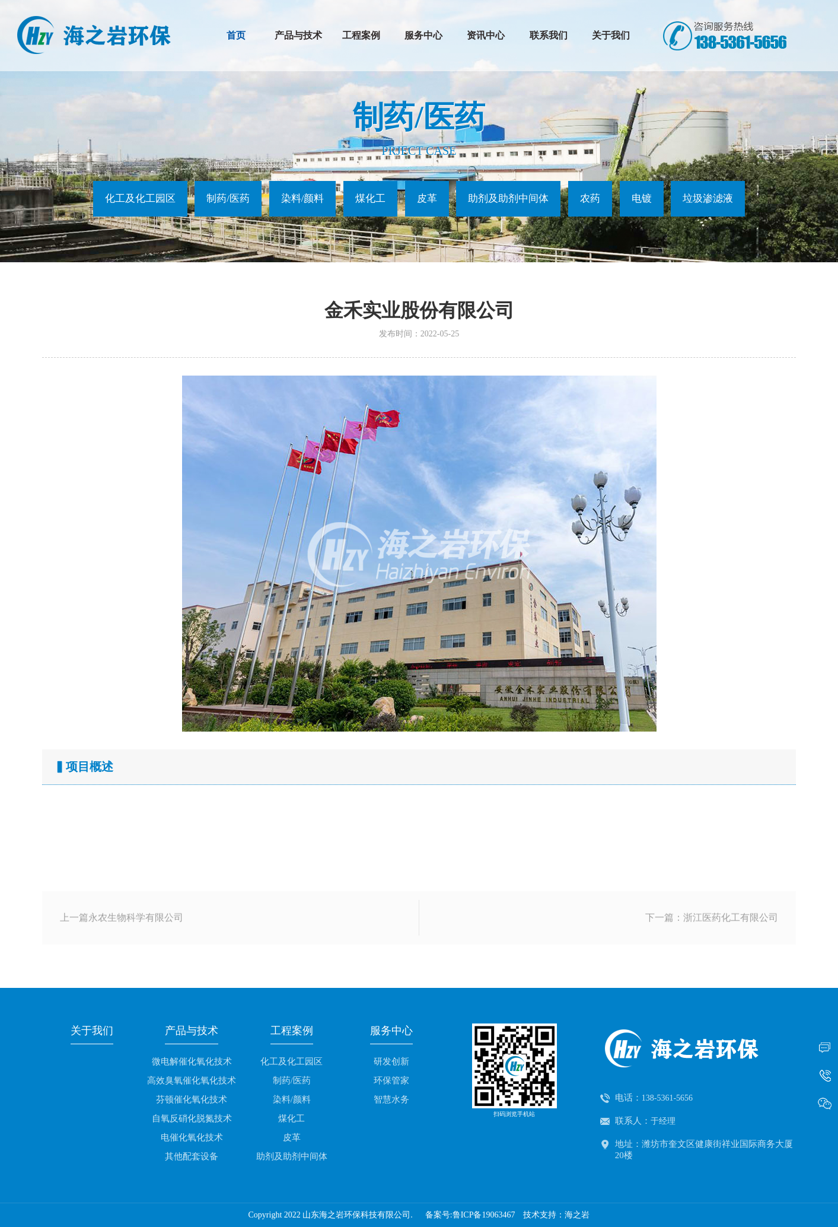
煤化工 (370, 198)
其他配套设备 (191, 1156)
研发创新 (391, 1061)
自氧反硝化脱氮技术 (192, 1118)
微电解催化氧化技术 (192, 1061)
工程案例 (361, 35)
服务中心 (423, 35)
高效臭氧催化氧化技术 (191, 1080)
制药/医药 (228, 198)
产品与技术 (298, 35)
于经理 (663, 1121)
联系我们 (549, 35)
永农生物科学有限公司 (135, 932)
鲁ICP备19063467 (484, 1214)
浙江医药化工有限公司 (730, 932)
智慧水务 (391, 1099)
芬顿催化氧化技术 (191, 1099)
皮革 (427, 198)
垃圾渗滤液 (708, 198)
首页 (236, 35)
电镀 (642, 198)
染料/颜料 (302, 198)
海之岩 (577, 1214)
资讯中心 (486, 35)
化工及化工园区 (140, 198)
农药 (590, 198)
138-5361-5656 (667, 1098)
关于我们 (611, 35)
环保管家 (391, 1080)
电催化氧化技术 (192, 1137)
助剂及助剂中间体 (508, 198)
